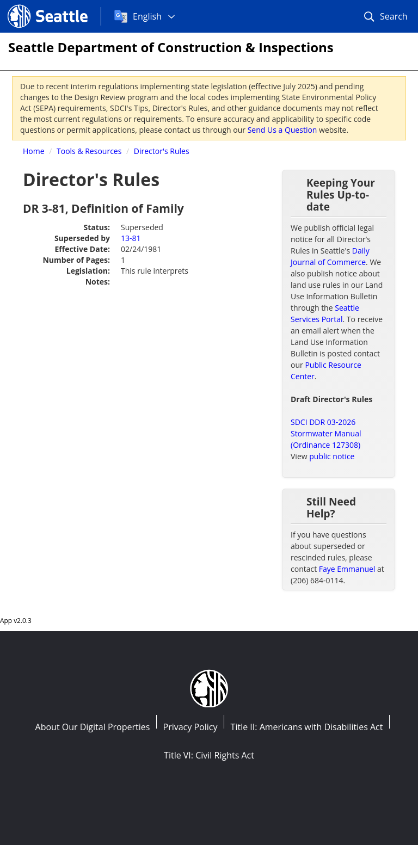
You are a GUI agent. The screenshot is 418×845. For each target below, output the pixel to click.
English (147, 16)
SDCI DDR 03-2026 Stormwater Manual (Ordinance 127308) (326, 433)
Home (34, 151)
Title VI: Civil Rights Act (209, 755)
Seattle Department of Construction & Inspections (171, 47)
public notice (331, 456)
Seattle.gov (30, 6)
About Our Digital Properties (92, 727)
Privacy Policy (190, 727)
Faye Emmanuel (347, 569)
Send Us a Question (282, 130)
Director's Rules (161, 151)
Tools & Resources (89, 151)
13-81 (131, 238)
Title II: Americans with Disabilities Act (307, 727)
